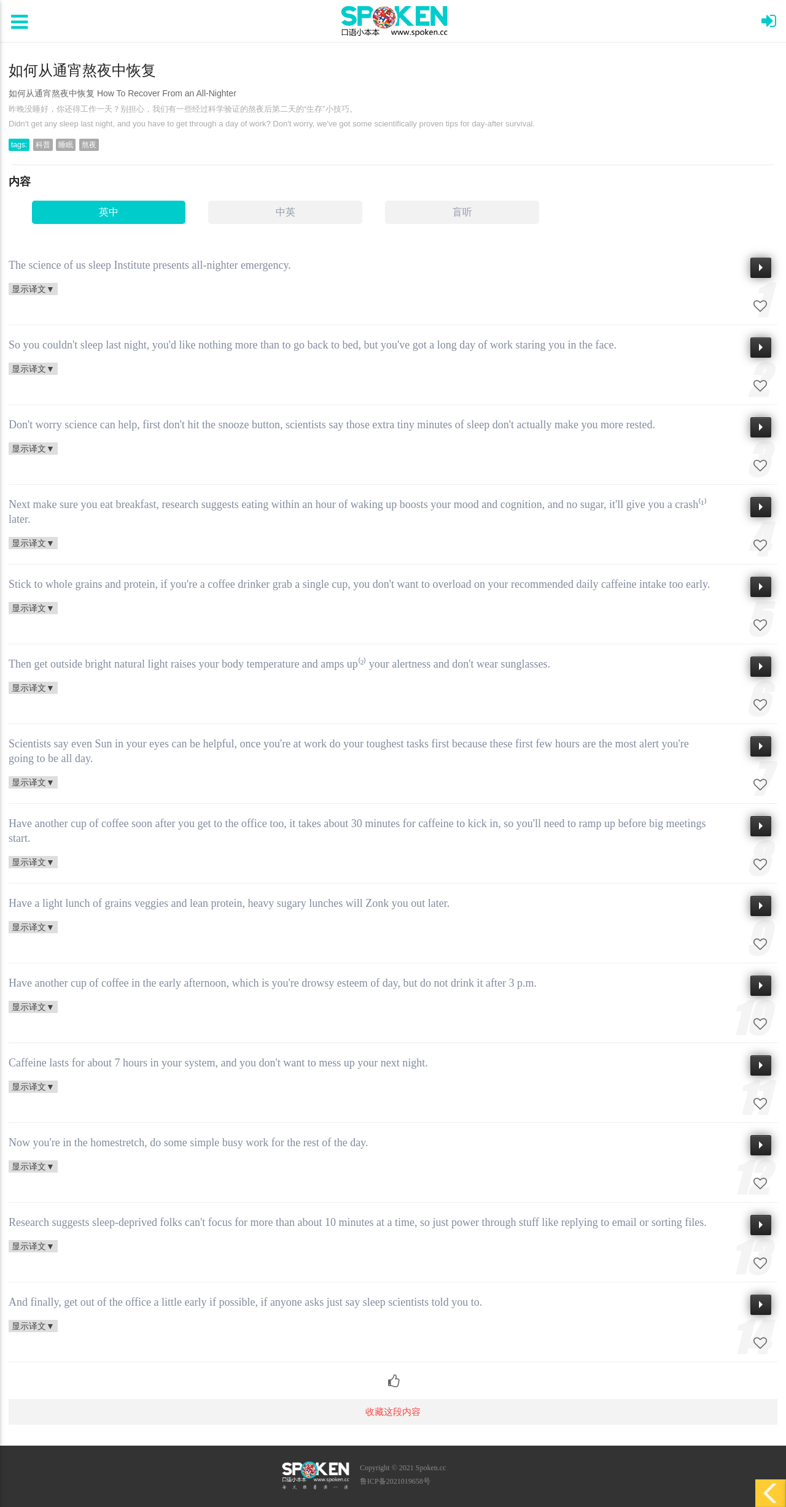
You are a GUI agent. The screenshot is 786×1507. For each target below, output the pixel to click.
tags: (19, 145)
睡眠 (65, 145)
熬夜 (89, 145)
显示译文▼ (33, 288)
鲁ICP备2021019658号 (395, 1481)
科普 (43, 145)
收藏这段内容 (393, 1411)
